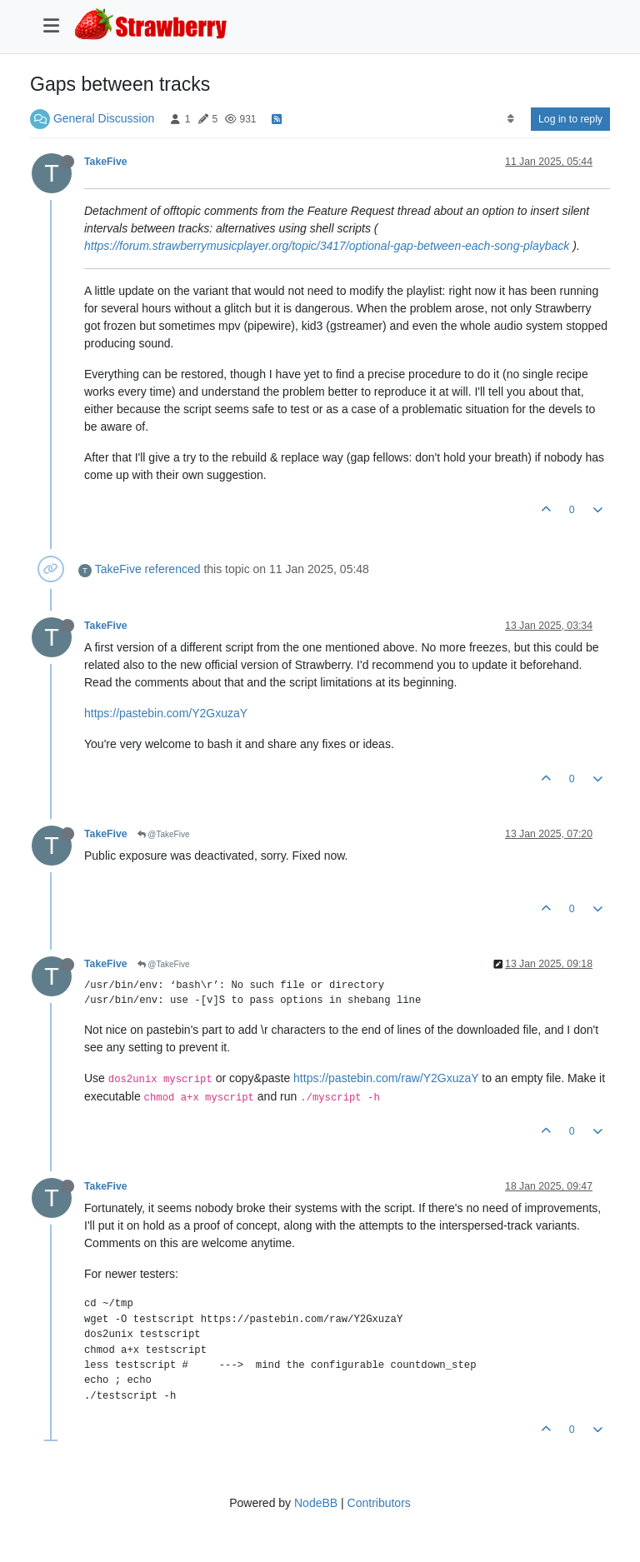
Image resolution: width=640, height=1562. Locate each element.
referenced (173, 569)
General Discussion (103, 118)
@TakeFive (164, 834)
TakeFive (106, 161)
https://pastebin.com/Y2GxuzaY (166, 713)
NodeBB (316, 1503)
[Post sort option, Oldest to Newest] (510, 119)
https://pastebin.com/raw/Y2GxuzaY (385, 1078)
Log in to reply (570, 119)
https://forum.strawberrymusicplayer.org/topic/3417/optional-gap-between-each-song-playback (326, 245)
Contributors (379, 1503)
